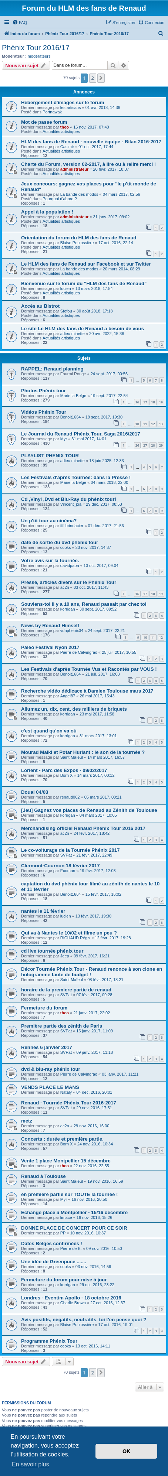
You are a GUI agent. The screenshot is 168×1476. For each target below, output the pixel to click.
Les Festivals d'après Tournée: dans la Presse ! (76, 477)
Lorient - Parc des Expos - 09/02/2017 (64, 770)
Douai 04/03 (34, 792)
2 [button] (92, 78)
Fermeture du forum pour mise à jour (64, 1279)
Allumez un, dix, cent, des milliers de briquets (74, 709)
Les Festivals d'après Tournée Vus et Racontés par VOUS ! (89, 669)
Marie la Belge (73, 395)
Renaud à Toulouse (43, 1176)
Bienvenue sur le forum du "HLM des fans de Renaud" (84, 283)
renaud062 (70, 797)
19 (161, 402)
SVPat (66, 855)
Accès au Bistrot (40, 306)
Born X (66, 775)
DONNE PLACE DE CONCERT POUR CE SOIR (74, 1228)
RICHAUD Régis (75, 938)
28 (153, 445)
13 (161, 423)
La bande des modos (79, 194)
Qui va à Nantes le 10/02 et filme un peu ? (69, 933)
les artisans (70, 107)
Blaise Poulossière (77, 242)
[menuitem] (19, 22)
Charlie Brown (73, 1303)
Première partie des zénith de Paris (61, 1026)
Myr (63, 439)
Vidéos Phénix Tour (43, 412)
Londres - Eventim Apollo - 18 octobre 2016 (71, 1298)
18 (153, 402)
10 (137, 423)
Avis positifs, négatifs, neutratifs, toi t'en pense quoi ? (83, 1319)
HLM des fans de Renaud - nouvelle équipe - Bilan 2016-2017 (91, 141)
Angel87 (67, 696)
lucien (65, 288)
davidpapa (69, 565)
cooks (65, 547)
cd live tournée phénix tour (52, 951)
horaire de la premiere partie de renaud (66, 989)
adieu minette (72, 333)
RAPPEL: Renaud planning (52, 369)
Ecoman (67, 870)
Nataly (66, 1092)
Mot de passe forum (44, 122)
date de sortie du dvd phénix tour (59, 542)
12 (153, 423)
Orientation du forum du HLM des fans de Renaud (78, 237)
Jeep (64, 956)
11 (145, 423)
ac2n (64, 587)
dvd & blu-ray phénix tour (50, 1069)
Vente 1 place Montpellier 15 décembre (66, 1161)
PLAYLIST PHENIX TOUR (50, 455)
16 (137, 402)
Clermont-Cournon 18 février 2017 (60, 865)
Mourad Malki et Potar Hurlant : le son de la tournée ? (83, 752)
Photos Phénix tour (43, 390)
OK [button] (126, 1451)
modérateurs (39, 56)
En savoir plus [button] (30, 1464)
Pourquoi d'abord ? (60, 199)
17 (145, 402)
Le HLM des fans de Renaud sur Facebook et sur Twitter (86, 264)
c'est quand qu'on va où (49, 731)
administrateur (74, 169)
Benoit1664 (70, 417)
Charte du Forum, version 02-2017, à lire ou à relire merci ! (88, 164)
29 (161, 445)
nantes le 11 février (43, 911)
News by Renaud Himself (50, 625)
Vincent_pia (70, 504)
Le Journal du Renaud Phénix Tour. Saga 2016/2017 (80, 434)
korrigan (67, 609)
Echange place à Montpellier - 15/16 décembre (74, 1212)
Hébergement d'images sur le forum (62, 102)
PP (63, 1233)
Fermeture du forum (44, 1008)
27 (145, 445)
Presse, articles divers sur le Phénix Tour (68, 582)
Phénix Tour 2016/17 (36, 48)
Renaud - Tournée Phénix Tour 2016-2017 (68, 1103)
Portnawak (52, 112)
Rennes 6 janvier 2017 (46, 1047)
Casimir (67, 146)
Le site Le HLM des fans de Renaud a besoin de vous (82, 328)
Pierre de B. (71, 1248)
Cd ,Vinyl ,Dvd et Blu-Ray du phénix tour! (68, 499)
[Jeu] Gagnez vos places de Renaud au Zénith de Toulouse (89, 810)
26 (137, 445)
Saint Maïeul (71, 757)
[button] (101, 78)
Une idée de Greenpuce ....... (53, 1261)
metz (26, 1121)
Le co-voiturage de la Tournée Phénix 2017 (70, 850)
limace (66, 1217)
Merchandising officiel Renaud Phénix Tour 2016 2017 (83, 828)
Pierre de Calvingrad (78, 652)
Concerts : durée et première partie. (62, 1139)
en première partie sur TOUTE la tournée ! (69, 1194)
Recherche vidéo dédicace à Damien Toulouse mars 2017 (87, 691)
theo (64, 127)
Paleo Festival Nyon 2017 (50, 647)
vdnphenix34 (71, 630)
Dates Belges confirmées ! (51, 1243)
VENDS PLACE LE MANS (50, 1087)
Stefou (66, 311)
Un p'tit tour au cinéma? (49, 520)
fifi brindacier (71, 525)
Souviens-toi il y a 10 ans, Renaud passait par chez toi (84, 604)
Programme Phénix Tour (49, 1341)
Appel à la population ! (47, 212)
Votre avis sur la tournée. (50, 560)
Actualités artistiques (61, 131)
